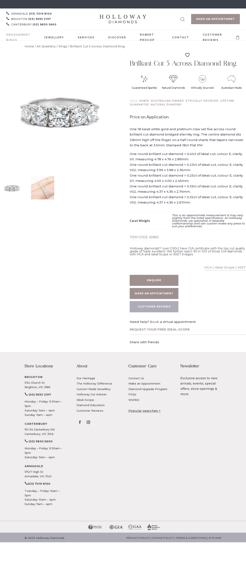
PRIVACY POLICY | (138, 538)
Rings (62, 46)
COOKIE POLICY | (163, 538)
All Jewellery (46, 46)
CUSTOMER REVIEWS (154, 306)
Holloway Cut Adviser (91, 394)
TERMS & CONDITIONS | (191, 538)
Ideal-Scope (85, 399)
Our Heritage (85, 378)
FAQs (132, 394)
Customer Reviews (89, 410)
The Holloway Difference (94, 383)
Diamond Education (90, 405)
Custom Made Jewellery (93, 389)
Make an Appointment (215, 19)
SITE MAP (214, 538)
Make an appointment (154, 293)
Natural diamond (166, 104)
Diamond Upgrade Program (147, 389)
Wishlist (133, 399)
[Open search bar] (183, 18)
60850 (144, 100)
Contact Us (136, 378)
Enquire (154, 280)
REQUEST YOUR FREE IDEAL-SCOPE (160, 329)
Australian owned (167, 100)
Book (154, 322)
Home (29, 46)
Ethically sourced (202, 100)
